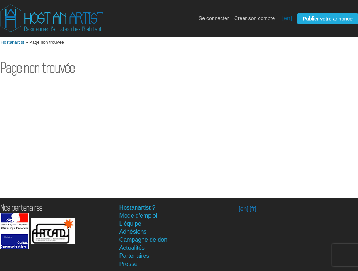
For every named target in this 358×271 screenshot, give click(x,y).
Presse (128, 264)
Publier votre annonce (328, 19)
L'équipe (130, 224)
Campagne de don (143, 240)
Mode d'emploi (138, 216)
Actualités (132, 248)
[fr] (253, 209)
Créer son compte (254, 18)
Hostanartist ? (137, 208)
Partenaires (134, 256)
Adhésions (133, 232)
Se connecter (214, 18)
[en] (287, 18)
